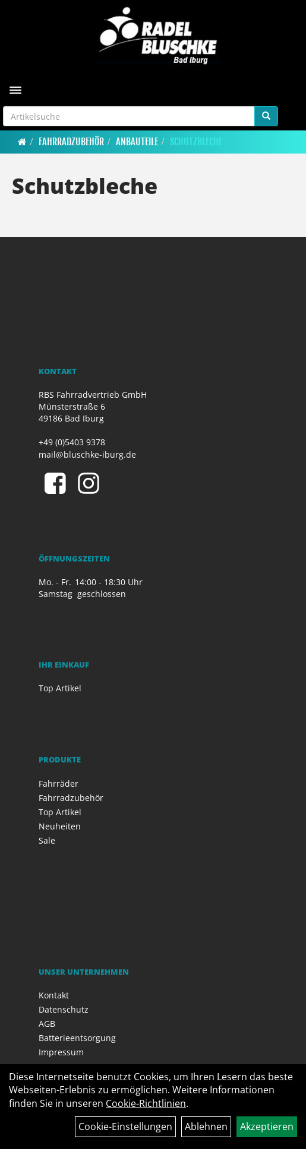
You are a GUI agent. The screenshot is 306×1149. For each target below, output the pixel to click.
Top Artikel (60, 688)
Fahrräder (58, 783)
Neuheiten (60, 826)
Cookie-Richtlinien (146, 1103)
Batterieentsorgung (77, 1037)
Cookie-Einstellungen (125, 1126)
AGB (47, 1023)
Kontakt (54, 995)
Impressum (61, 1052)
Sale (47, 840)
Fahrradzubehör (71, 142)
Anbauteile (137, 142)
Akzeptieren (267, 1126)
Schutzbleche (196, 142)
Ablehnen (206, 1126)
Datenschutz (64, 1009)
